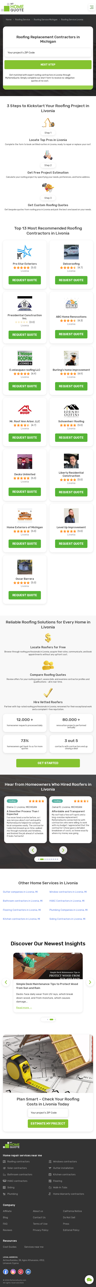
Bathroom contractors (17, 1174)
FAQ (5, 1223)
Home (9, 19)
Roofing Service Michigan (45, 19)
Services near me (33, 1247)
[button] (38, 859)
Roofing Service (22, 19)
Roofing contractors (16, 1161)
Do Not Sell (69, 1217)
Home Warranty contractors (66, 1194)
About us (38, 1211)
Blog (5, 1217)
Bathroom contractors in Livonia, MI (23, 900)
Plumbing (10, 1194)
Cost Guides (9, 1247)
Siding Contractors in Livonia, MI (67, 919)
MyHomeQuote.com (18, 1280)
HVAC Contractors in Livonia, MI (66, 900)
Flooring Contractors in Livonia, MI (22, 910)
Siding (8, 1187)
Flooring (55, 1181)
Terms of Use (40, 1223)
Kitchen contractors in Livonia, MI (21, 919)
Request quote (24, 280)
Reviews (7, 1230)
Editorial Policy (71, 1230)
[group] (48, 982)
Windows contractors (63, 1161)
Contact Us (39, 1217)
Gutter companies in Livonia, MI (20, 891)
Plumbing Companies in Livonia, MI (68, 910)
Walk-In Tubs (58, 1187)
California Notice (72, 1211)
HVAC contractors (15, 1181)
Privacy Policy (40, 1230)
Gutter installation (61, 1168)
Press (66, 1223)
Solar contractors (15, 1168)
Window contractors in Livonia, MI (68, 891)
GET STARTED (48, 763)
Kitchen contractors (62, 1174)
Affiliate (7, 1211)
